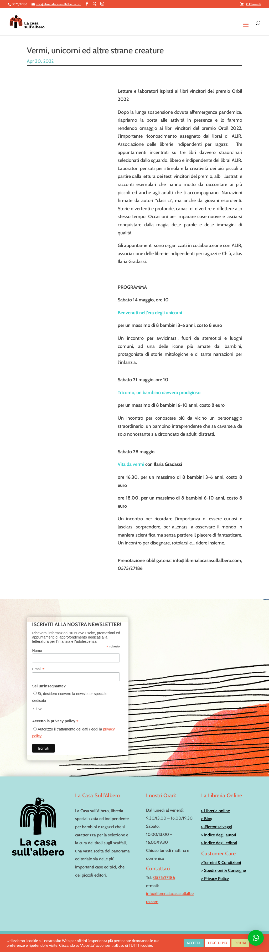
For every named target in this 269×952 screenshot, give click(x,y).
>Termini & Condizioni (221, 857)
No (40, 704)
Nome (37, 645)
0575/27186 (164, 871)
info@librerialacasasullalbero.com (233, 932)
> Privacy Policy (215, 873)
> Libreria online (215, 805)
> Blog (206, 813)
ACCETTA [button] (193, 943)
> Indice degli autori (218, 829)
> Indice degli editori (219, 837)
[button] (256, 938)
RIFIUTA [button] (240, 943)
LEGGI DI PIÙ (217, 943)
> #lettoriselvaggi (216, 821)
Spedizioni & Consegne (225, 865)
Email (38, 663)
